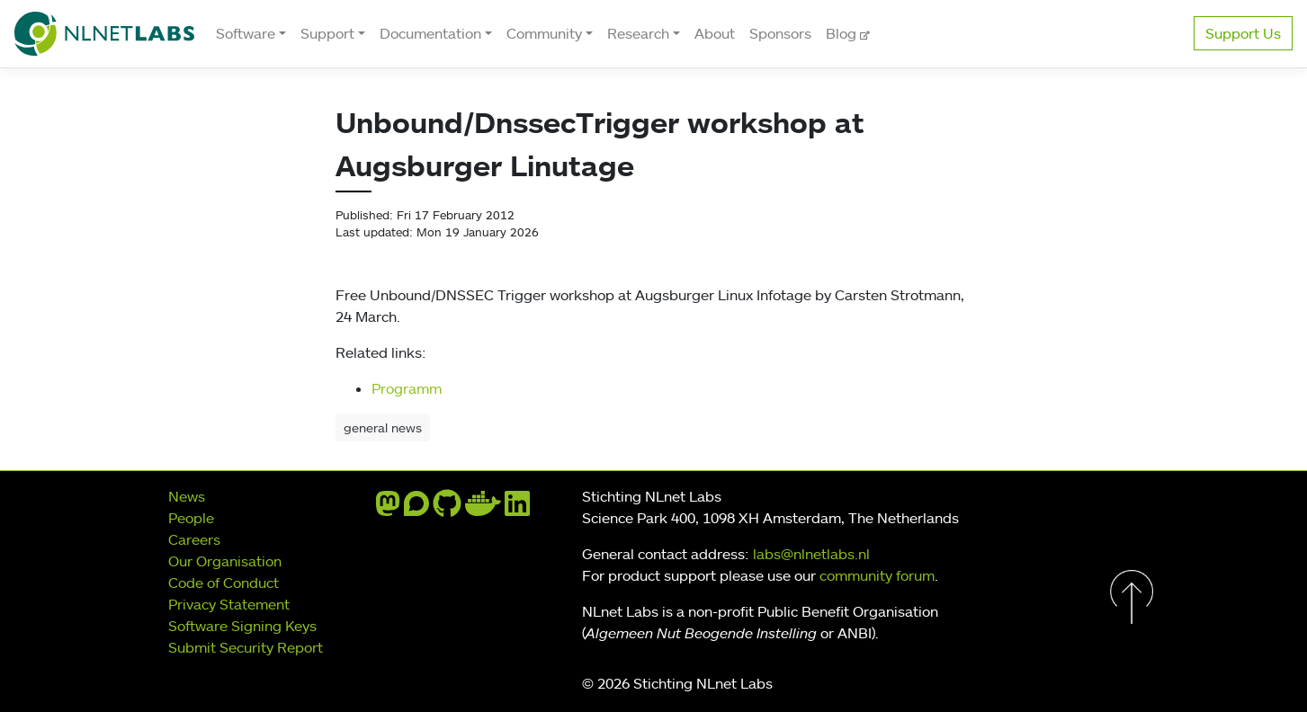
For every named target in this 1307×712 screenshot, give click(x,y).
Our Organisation (225, 561)
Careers (194, 539)
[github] (447, 509)
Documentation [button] (430, 33)
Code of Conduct (223, 583)
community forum (877, 575)
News (186, 496)
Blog (843, 33)
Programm (407, 388)
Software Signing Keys (242, 626)
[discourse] (416, 509)
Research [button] (638, 33)
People (191, 518)
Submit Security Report (245, 647)
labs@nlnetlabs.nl (811, 554)
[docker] (483, 509)
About (714, 33)
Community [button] (544, 33)
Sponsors (780, 33)
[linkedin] (517, 509)
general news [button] (383, 427)
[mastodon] (387, 509)
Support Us (1243, 33)
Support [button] (327, 33)
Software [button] (245, 33)
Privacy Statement (229, 604)
